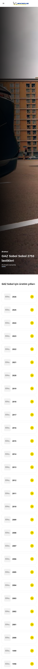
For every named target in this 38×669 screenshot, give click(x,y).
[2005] (19, 572)
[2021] (19, 362)
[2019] (19, 388)
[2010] (19, 506)
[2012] (19, 480)
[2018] (19, 401)
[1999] (19, 650)
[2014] (19, 454)
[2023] (19, 336)
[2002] (19, 611)
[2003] (19, 598)
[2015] (19, 441)
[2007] (19, 546)
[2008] (19, 532)
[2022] (19, 349)
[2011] (19, 493)
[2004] (19, 585)
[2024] (19, 323)
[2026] (19, 296)
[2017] (19, 414)
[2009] (19, 519)
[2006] (19, 559)
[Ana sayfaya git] (21, 3)
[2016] (19, 428)
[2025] (19, 310)
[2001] (19, 624)
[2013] (19, 467)
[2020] (19, 375)
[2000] (19, 637)
